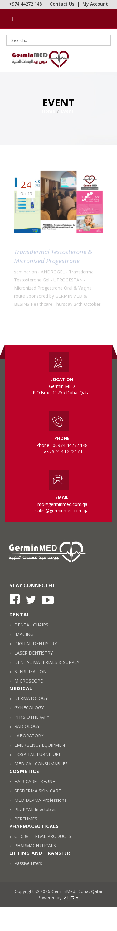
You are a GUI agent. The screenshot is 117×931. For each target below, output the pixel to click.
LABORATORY (26, 736)
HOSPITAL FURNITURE (35, 754)
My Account (95, 4)
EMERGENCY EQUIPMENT (38, 745)
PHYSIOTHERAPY (29, 717)
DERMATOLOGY (28, 698)
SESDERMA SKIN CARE (35, 791)
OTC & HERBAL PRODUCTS (40, 836)
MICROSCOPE (26, 681)
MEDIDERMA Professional (38, 800)
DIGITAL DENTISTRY (33, 643)
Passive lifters (25, 863)
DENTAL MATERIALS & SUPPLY (44, 662)
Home (48, 111)
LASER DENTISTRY (31, 653)
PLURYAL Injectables (32, 809)
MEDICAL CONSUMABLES (38, 764)
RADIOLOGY (24, 726)
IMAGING (21, 634)
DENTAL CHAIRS (28, 625)
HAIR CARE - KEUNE (32, 781)
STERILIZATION (27, 671)
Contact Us (62, 4)
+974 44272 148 (25, 4)
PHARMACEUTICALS (32, 845)
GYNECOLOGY (26, 708)
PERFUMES (23, 819)
